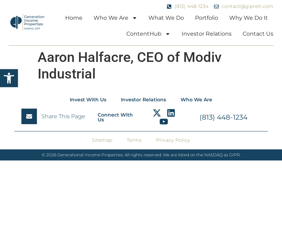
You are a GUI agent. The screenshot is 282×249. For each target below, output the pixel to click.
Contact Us (258, 33)
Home (73, 18)
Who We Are (115, 18)
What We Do (166, 18)
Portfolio (206, 18)
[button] (9, 78)
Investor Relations (207, 33)
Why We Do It (248, 18)
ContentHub (148, 34)
